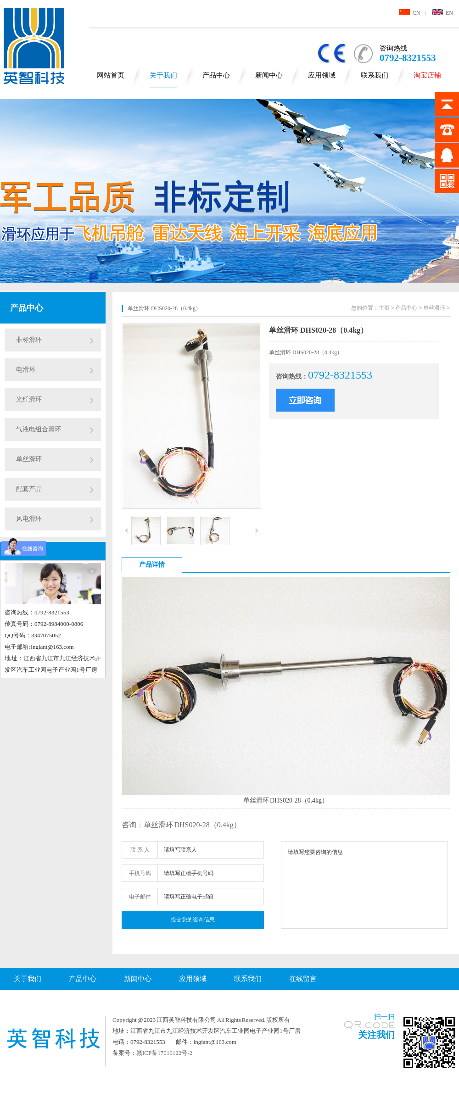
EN (442, 13)
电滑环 (25, 369)
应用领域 (322, 75)
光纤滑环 (29, 399)
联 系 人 (140, 850)
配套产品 (29, 488)
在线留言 (303, 978)
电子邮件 (140, 896)
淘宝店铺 (427, 75)
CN (409, 13)
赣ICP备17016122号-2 (164, 1052)
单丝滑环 (29, 459)
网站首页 (110, 75)
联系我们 (374, 75)
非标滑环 (29, 339)
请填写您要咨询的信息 (364, 885)
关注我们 (376, 1035)
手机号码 (140, 873)
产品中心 (216, 75)
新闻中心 (269, 75)
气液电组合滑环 (38, 429)
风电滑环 (29, 518)
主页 (384, 308)
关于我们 (163, 75)
